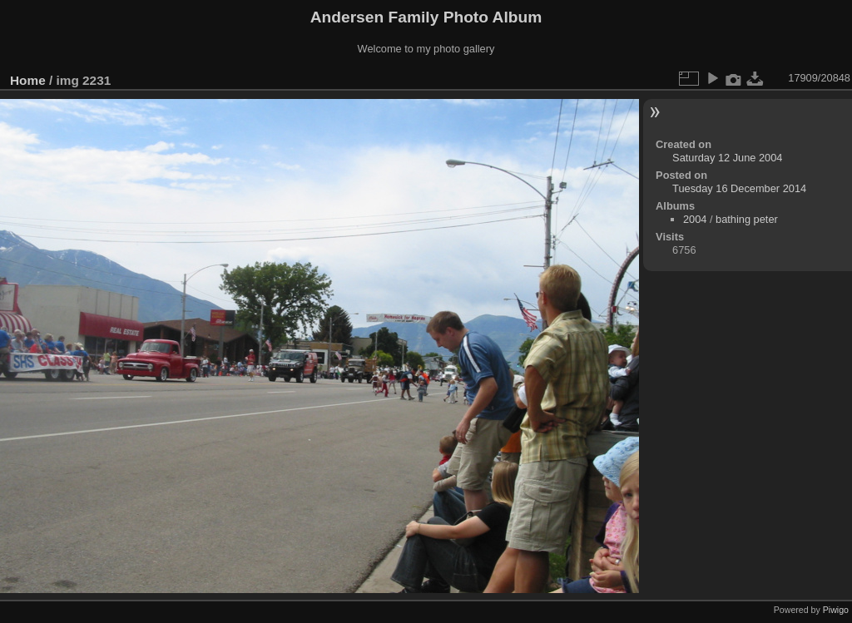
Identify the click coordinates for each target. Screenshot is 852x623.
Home (28, 80)
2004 (694, 219)
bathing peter (747, 219)
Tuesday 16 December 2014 (739, 188)
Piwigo (836, 610)
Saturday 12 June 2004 (727, 157)
